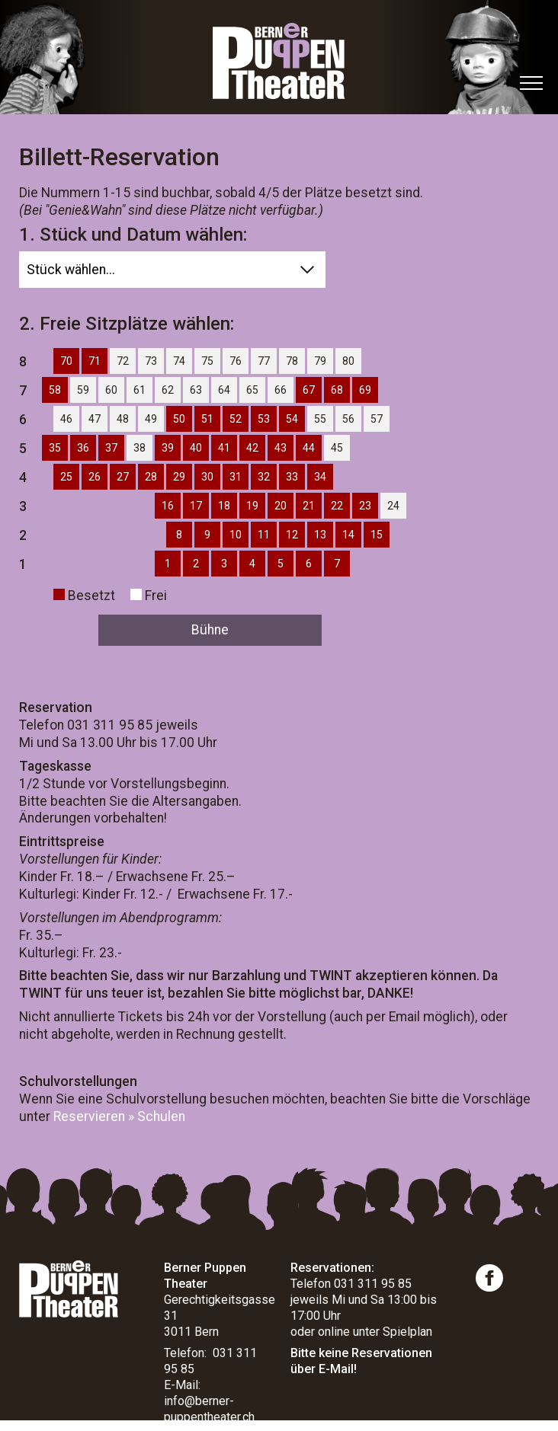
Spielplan (407, 1331)
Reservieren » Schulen (119, 1116)
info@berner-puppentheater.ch (209, 1409)
